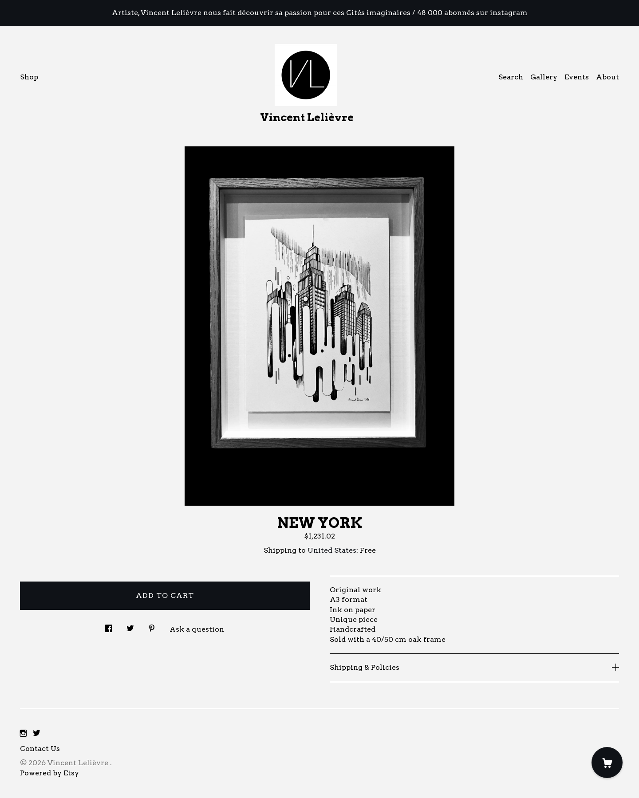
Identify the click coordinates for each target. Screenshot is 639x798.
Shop (29, 77)
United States (332, 550)
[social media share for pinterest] (151, 625)
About (607, 77)
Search (510, 77)
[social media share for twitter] (130, 625)
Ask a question (197, 629)
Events (576, 77)
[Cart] (607, 762)
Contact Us (40, 748)
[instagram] (23, 734)
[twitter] (36, 734)
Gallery (543, 77)
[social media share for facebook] (108, 625)
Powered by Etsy (49, 773)
